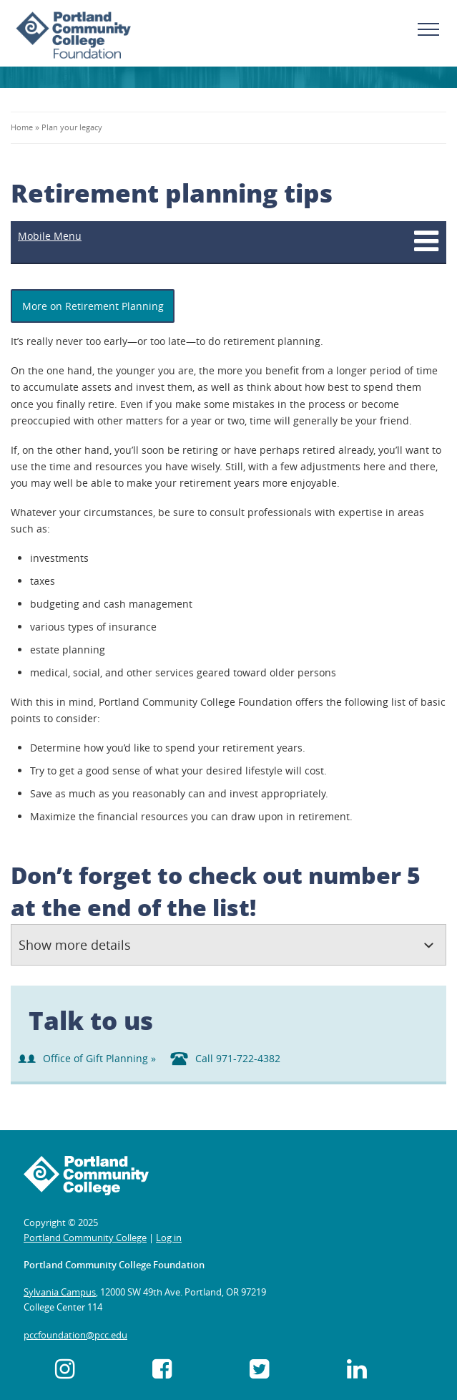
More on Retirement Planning (93, 306)
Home (23, 127)
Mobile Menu (50, 236)
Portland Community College (85, 1237)
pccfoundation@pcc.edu (75, 1334)
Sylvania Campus (60, 1291)
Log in (169, 1237)
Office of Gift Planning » (87, 1058)
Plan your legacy (71, 127)
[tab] (228, 945)
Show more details (75, 944)
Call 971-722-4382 (225, 1058)
